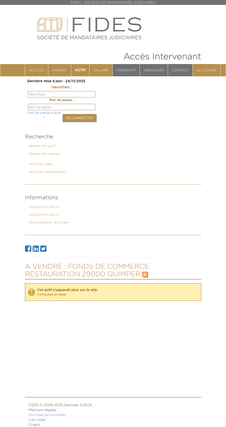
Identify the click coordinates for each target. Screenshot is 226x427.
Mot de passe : (61, 100)
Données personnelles (47, 414)
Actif (80, 70)
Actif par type (40, 164)
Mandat (59, 70)
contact (180, 70)
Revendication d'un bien (49, 222)
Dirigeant (126, 70)
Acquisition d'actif (44, 206)
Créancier (153, 70)
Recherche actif (42, 145)
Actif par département (48, 171)
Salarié (101, 70)
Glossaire (206, 70)
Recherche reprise (44, 153)
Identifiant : (61, 87)
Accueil (36, 70)
